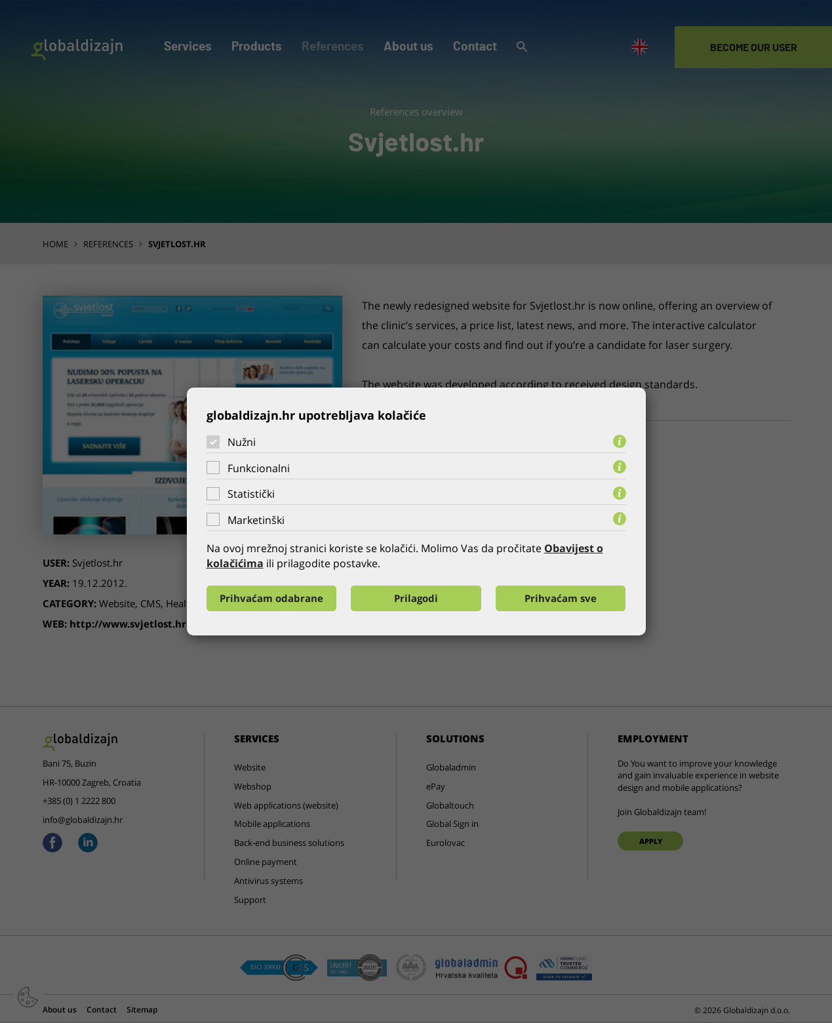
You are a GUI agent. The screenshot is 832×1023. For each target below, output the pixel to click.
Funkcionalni (259, 468)
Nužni (242, 442)
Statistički (251, 494)
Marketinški (256, 520)
